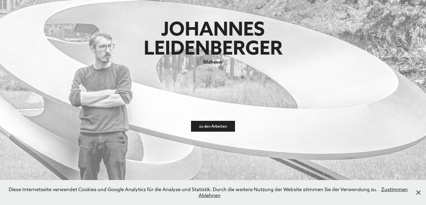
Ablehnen (210, 195)
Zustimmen (394, 189)
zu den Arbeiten (213, 126)
